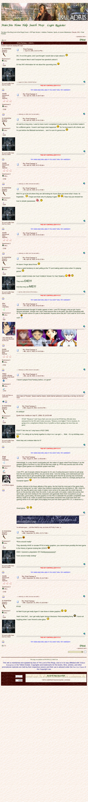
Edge (4, 457)
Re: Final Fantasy (28, 457)
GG (78, 32)
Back (56, 683)
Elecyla (74, 32)
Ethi (3, 304)
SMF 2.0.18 (45, 673)
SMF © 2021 (54, 673)
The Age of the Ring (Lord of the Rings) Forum (15, 32)
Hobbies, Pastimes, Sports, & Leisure (53, 32)
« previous (79, 36)
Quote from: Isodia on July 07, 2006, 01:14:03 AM (34, 415)
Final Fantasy (28, 49)
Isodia (4, 94)
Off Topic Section (35, 32)
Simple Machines (65, 673)
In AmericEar (6, 49)
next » (84, 36)
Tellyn (4, 374)
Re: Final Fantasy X (30, 94)
